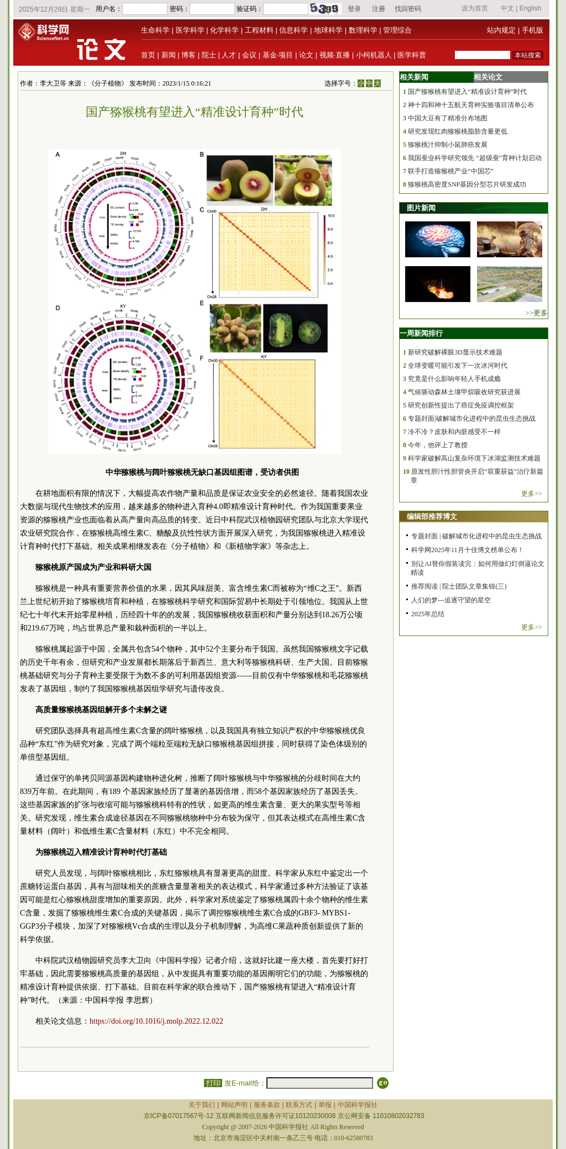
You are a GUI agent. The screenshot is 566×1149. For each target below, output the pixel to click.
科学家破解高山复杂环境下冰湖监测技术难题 (474, 458)
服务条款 (267, 1105)
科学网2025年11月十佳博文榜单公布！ (467, 550)
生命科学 (155, 30)
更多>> (531, 493)
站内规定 (501, 30)
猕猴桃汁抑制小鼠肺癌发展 (448, 145)
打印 (213, 1083)
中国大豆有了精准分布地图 (448, 118)
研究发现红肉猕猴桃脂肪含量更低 (457, 131)
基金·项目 (278, 55)
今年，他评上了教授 (438, 445)
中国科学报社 (358, 1105)
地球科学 (328, 30)
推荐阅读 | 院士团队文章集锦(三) (458, 586)
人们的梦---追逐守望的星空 (451, 600)
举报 (325, 1105)
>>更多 (536, 313)
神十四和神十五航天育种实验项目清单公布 (471, 105)
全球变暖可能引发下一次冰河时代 (457, 365)
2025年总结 (427, 614)
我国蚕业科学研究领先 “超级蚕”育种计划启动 (475, 158)
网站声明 (234, 1105)
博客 (188, 55)
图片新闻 (421, 208)
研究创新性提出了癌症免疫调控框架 (461, 405)
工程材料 (259, 30)
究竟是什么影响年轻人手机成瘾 (454, 379)
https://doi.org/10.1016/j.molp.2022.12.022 (156, 1021)
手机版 (532, 30)
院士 (209, 55)
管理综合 (397, 30)
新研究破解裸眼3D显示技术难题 (455, 352)
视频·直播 (334, 55)
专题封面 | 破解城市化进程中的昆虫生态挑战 (476, 536)
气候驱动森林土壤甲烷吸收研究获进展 (464, 392)
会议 (249, 55)
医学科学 (190, 30)
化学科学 (224, 30)
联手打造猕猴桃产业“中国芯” (451, 171)
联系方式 (299, 1105)
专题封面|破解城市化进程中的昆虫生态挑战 (471, 418)
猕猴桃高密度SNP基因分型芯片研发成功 (467, 184)
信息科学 (293, 30)
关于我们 (201, 1105)
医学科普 (411, 55)
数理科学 (363, 30)
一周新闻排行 (421, 333)
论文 (306, 55)
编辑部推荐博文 (432, 516)
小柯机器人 (374, 55)
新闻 (168, 55)
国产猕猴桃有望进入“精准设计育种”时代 (467, 92)
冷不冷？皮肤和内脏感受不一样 (454, 432)
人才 (229, 55)
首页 (148, 55)
